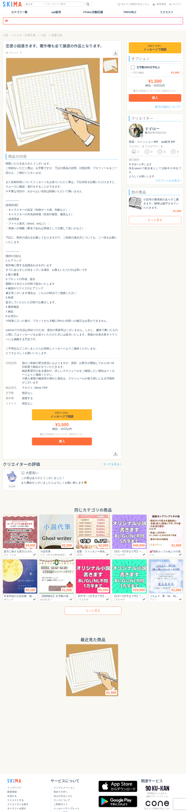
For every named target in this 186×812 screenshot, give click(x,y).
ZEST (80, 554)
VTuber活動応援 (93, 12)
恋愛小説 (56, 35)
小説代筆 (45, 551)
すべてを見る (112, 464)
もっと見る (155, 219)
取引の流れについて (168, 106)
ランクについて (62, 800)
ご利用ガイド (61, 804)
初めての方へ (61, 791)
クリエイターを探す (18, 804)
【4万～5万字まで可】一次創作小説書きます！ (142, 551)
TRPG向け (129, 12)
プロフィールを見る (168, 180)
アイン (153, 599)
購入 (62, 441)
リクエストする (15, 800)
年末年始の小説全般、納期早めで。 (25, 595)
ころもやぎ (119, 554)
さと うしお (10, 554)
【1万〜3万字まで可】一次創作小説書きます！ (142, 595)
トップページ (14, 787)
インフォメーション (64, 787)
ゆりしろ (8, 599)
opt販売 (56, 12)
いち (152, 554)
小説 (43, 35)
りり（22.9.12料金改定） (53, 554)
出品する (12, 796)
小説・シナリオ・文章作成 (19, 35)
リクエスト (166, 12)
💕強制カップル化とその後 (166, 551)
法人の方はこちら (63, 796)
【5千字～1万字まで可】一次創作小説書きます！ (107, 595)
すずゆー (152, 129)
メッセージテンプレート (67, 808)
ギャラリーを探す (16, 808)
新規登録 (12, 791)
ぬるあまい (46, 599)
